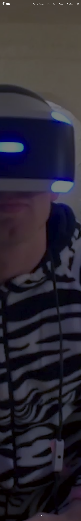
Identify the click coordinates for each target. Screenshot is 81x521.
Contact (70, 4)
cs (78, 4)
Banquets (51, 4)
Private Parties (38, 4)
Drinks (61, 4)
